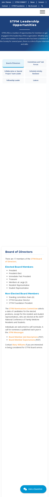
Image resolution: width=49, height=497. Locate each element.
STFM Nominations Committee (23, 308)
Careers (41, 2)
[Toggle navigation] (42, 12)
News (32, 2)
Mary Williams (18, 344)
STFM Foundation (18, 6)
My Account (32, 6)
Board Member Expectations (22, 340)
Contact (5, 6)
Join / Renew (6, 2)
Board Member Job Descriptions (23, 337)
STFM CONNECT (21, 2)
